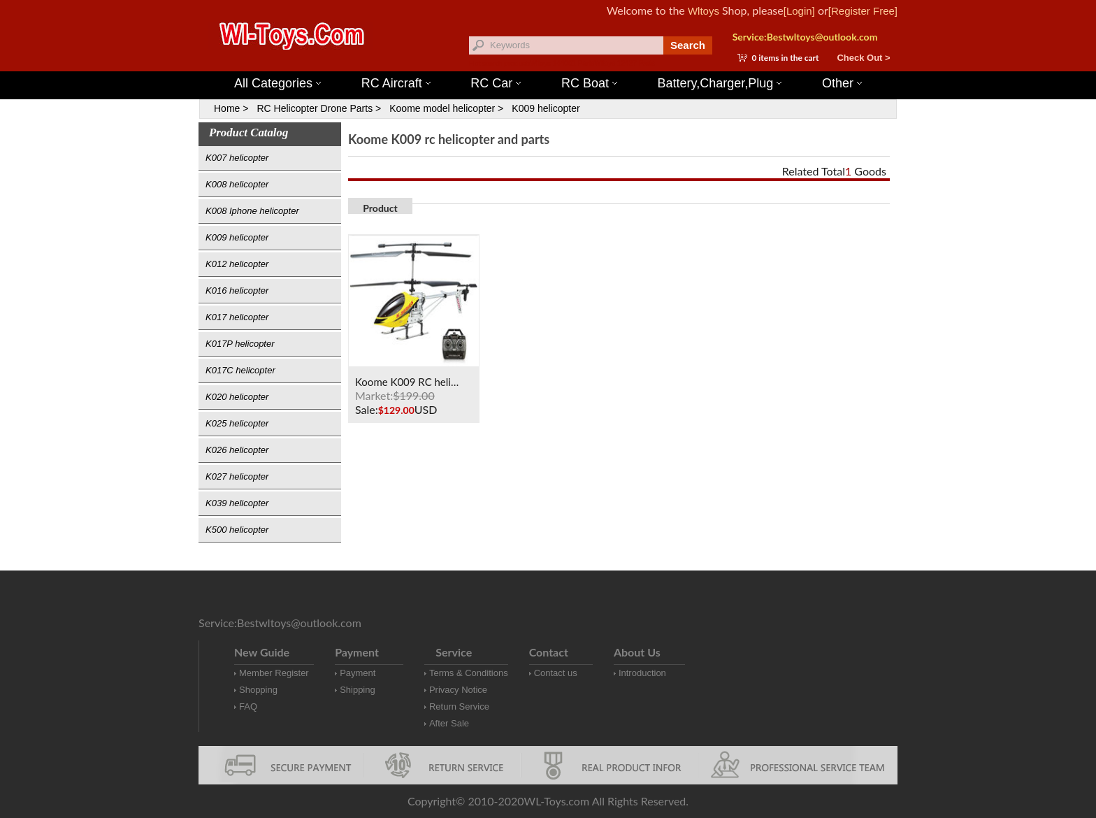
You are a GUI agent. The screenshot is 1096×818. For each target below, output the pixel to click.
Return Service (459, 706)
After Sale (449, 723)
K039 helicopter (237, 503)
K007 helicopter (237, 157)
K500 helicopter (237, 529)
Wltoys (703, 11)
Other (842, 83)
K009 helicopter (545, 108)
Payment (357, 673)
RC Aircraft (396, 83)
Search (687, 45)
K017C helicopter (240, 370)
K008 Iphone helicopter (252, 211)
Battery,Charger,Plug (720, 83)
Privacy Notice (458, 689)
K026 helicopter (237, 450)
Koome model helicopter (442, 108)
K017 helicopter (237, 317)
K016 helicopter (237, 290)
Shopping (258, 689)
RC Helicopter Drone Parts (315, 108)
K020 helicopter (237, 397)
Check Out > (863, 57)
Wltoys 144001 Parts (562, 63)
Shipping (357, 689)
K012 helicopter (237, 264)
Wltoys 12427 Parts (624, 63)
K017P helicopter (240, 343)
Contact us (555, 673)
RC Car (495, 83)
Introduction (642, 673)
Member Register (274, 673)
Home (227, 108)
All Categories (277, 83)
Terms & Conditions (468, 673)
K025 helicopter (237, 423)
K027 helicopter (237, 476)
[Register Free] (862, 11)
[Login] (799, 11)
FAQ (248, 706)
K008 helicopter (237, 184)
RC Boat (589, 83)
